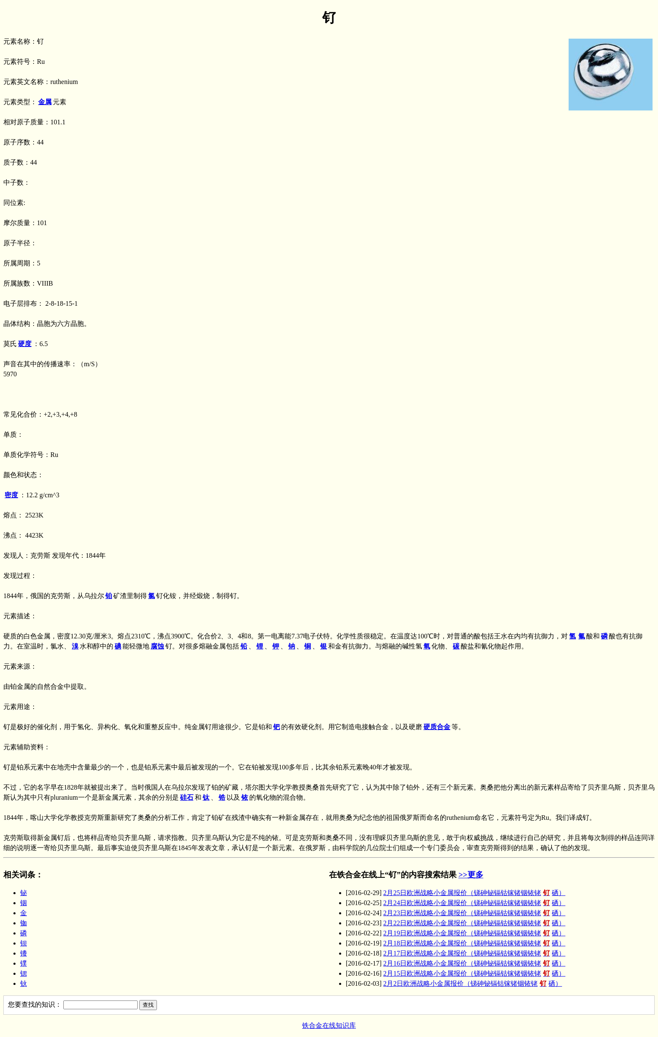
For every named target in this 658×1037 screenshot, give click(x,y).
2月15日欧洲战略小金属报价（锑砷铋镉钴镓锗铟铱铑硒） (474, 973)
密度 (11, 495)
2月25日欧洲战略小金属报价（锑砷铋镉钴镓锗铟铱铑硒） (474, 892)
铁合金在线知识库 (329, 1025)
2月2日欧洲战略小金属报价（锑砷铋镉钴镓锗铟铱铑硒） (472, 983)
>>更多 (470, 874)
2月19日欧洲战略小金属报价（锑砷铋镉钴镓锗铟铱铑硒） (474, 933)
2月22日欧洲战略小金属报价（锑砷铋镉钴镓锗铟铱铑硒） (474, 923)
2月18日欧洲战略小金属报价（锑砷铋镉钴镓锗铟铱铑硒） (474, 943)
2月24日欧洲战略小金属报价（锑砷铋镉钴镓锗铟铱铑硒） (474, 902)
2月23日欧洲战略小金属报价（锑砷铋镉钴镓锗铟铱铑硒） (474, 912)
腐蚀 (157, 646)
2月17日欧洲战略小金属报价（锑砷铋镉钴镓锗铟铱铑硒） (474, 953)
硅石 (186, 797)
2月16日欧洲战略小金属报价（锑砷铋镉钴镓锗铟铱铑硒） (474, 963)
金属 (45, 101)
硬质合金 (436, 726)
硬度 (24, 343)
